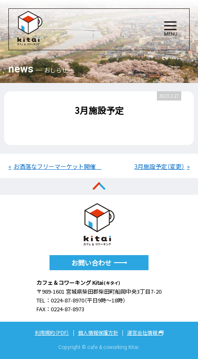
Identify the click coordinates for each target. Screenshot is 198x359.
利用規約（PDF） (52, 332)
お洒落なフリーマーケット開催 (55, 166)
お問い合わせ (99, 263)
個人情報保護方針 (98, 332)
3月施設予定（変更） (159, 166)
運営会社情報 (145, 332)
